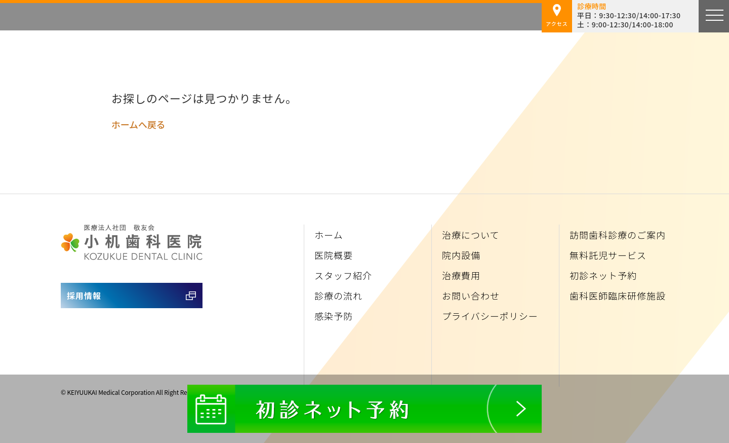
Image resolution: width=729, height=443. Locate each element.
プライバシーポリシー (490, 315)
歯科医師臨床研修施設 (618, 295)
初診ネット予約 (603, 275)
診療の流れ (338, 295)
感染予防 (333, 315)
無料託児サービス (608, 255)
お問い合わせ (471, 295)
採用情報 (84, 295)
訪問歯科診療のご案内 (618, 234)
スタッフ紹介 (343, 275)
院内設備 (461, 255)
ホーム (328, 234)
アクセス (557, 15)
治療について (470, 234)
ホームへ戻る (138, 124)
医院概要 (333, 255)
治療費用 (461, 275)
